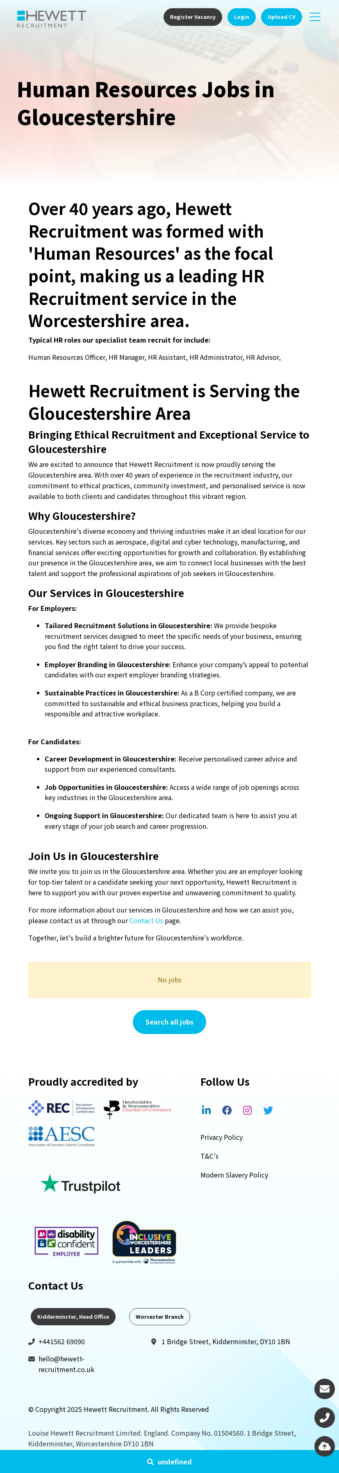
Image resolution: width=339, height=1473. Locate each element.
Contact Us (146, 920)
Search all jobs (169, 1022)
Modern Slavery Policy (234, 1175)
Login (241, 17)
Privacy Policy (221, 1137)
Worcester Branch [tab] (160, 1316)
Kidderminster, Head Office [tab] (73, 1316)
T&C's (209, 1156)
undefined (175, 1461)
